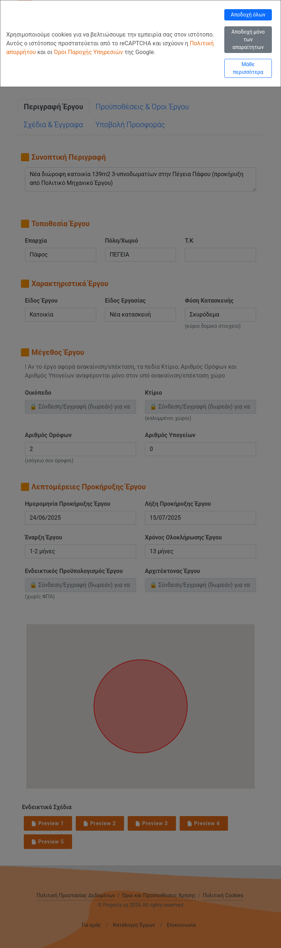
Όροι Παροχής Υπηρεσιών (89, 52)
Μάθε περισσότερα (248, 68)
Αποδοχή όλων (248, 15)
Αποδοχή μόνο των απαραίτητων (248, 39)
